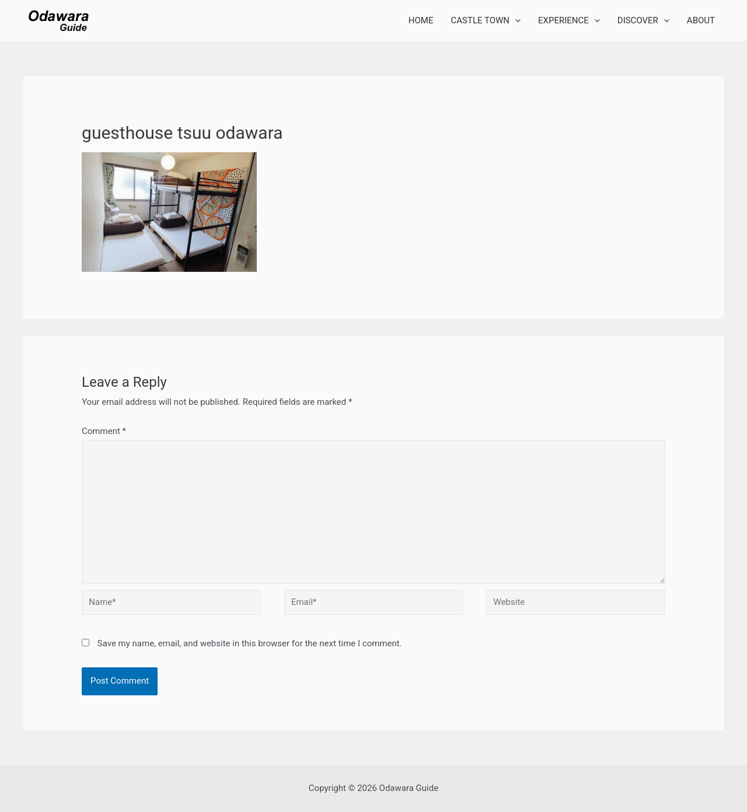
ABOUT (701, 20)
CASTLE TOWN (486, 20)
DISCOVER (643, 20)
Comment (104, 431)
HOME (421, 20)
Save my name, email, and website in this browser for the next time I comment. (249, 643)
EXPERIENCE (569, 20)
